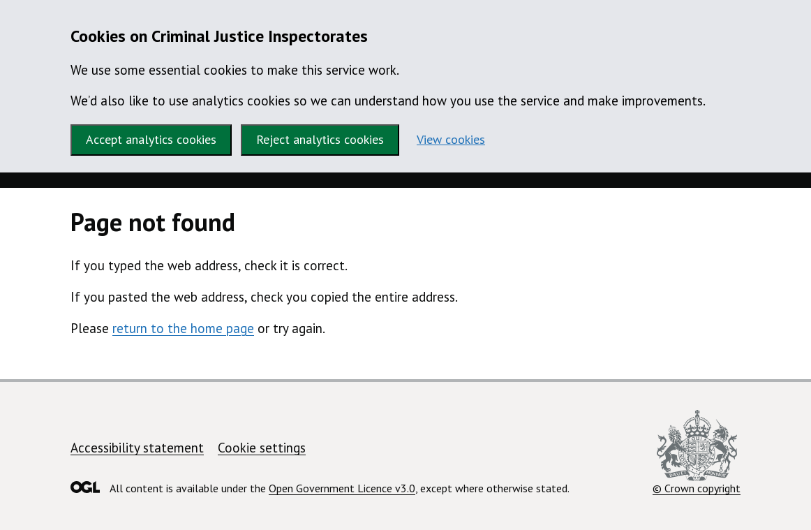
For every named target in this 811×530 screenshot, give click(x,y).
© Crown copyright (697, 452)
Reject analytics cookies (320, 139)
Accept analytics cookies (151, 139)
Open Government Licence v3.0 (342, 488)
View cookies (451, 139)
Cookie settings (262, 447)
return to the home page (183, 328)
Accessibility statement (137, 447)
